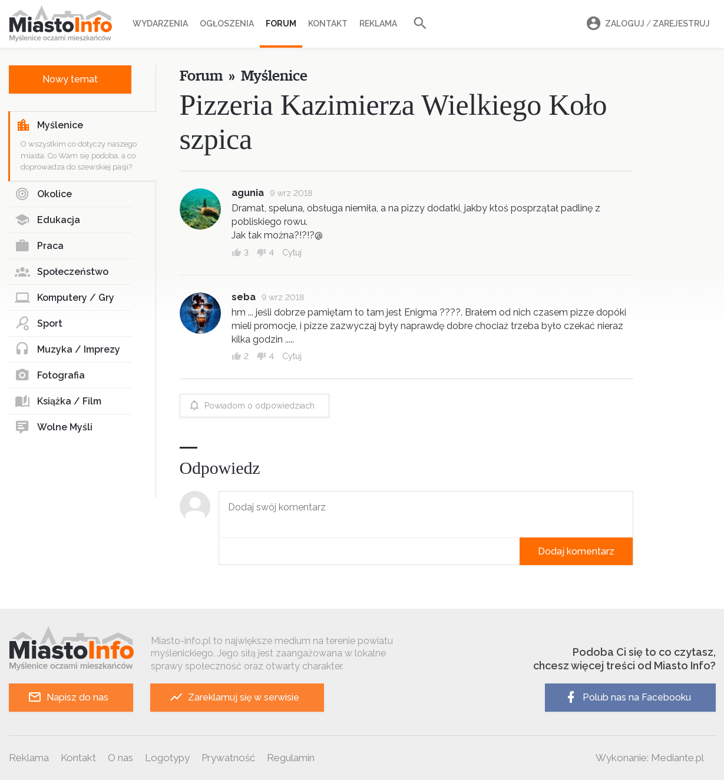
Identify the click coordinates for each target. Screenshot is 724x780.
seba (244, 297)
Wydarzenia (160, 23)
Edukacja (47, 220)
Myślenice (49, 125)
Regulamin (291, 758)
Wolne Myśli (53, 427)
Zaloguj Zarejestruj (646, 24)
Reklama (378, 23)
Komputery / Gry (64, 298)
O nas (120, 758)
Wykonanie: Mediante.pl (650, 758)
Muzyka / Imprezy (67, 350)
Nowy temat (70, 79)
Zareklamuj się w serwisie (234, 697)
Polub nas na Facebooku (627, 697)
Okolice (43, 194)
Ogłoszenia (227, 23)
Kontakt (328, 23)
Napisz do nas (68, 697)
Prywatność (228, 758)
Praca (39, 246)
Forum (281, 23)
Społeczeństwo (61, 272)
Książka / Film (58, 401)
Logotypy (167, 758)
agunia (248, 192)
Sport (38, 324)
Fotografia (50, 375)
